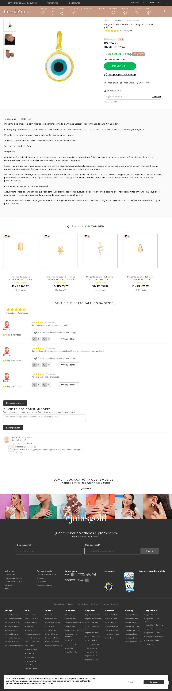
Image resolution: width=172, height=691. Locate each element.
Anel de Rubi (29, 626)
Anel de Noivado (31, 649)
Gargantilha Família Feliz (153, 637)
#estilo (106, 483)
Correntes (73, 11)
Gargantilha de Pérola (152, 633)
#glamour (87, 483)
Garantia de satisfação (13, 581)
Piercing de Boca (130, 638)
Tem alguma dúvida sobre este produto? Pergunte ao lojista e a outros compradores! (39, 412)
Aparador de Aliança (12, 642)
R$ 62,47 (119, 47)
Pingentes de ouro (71, 644)
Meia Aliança (29, 646)
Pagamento (41, 581)
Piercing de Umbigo (131, 626)
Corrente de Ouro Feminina (74, 630)
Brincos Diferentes (51, 634)
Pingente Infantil (91, 640)
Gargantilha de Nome (152, 629)
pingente (10, 157)
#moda (98, 483)
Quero (149, 551)
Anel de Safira (30, 630)
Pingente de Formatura (93, 619)
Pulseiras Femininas (112, 626)
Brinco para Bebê (51, 619)
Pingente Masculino (92, 644)
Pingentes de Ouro (91, 660)
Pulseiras (113, 11)
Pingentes (101, 11)
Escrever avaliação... (15, 403)
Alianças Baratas (11, 615)
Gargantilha (69, 648)
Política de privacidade (13, 578)
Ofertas (148, 11)
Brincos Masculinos (52, 642)
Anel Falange (29, 665)
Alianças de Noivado (12, 626)
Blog (6, 588)
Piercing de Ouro (130, 615)
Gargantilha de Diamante (153, 625)
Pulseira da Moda (111, 619)
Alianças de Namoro (12, 622)
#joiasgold (67, 483)
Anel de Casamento (32, 642)
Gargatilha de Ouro (71, 652)
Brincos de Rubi (50, 626)
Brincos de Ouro (50, 615)
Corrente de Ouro (71, 626)
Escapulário (148, 644)
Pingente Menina (91, 648)
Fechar (131, 682)
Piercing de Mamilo (131, 630)
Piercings (125, 11)
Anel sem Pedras (31, 669)
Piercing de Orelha (131, 619)
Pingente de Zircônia (92, 637)
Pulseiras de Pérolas (112, 634)
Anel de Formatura (31, 619)
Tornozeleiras (109, 638)
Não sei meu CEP (111, 102)
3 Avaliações (127, 30)
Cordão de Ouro (70, 619)
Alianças (43, 11)
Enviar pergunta (13, 428)
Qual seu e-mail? (92, 545)
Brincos (61, 11)
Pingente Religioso (91, 656)
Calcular (156, 96)
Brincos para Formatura (53, 646)
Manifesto (8, 585)
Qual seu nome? (24, 545)
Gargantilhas (87, 11)
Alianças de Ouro (11, 630)
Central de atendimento (46, 574)
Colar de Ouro (69, 615)
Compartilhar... (69, 339)
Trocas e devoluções (44, 585)
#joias (77, 483)
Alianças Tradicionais (12, 638)
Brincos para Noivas (52, 638)
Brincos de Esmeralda (52, 622)
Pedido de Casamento (32, 634)
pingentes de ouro (21, 192)
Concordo (154, 682)
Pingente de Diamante (93, 615)
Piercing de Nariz (130, 622)
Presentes (137, 11)
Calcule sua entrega (114, 91)
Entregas (40, 578)
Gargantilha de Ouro (151, 615)
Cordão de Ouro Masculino (74, 622)
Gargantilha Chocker (152, 640)
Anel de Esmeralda (31, 615)
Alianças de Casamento (13, 619)
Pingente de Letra (91, 622)
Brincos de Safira (51, 630)
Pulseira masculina (111, 630)
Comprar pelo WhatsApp (122, 74)
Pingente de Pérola (92, 633)
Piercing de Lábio (130, 634)
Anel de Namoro (30, 622)
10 (106, 47)
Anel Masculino (30, 661)
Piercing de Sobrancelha (133, 642)
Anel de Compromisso (32, 638)
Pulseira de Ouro (110, 622)
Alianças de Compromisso (14, 646)
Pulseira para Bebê (111, 615)
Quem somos (10, 574)
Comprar (120, 66)
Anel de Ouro (29, 657)
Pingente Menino (91, 652)
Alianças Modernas (11, 634)
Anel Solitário (29, 653)
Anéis (52, 11)
